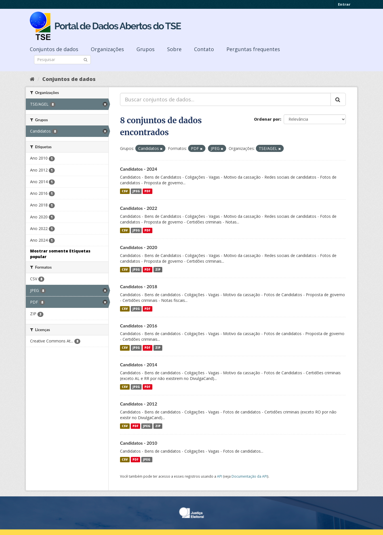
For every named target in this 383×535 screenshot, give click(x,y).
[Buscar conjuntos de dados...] (225, 99)
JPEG (136, 191)
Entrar (344, 4)
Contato (204, 49)
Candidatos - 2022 (138, 208)
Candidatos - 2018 (138, 286)
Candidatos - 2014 (138, 364)
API (219, 476)
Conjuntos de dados (54, 49)
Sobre (174, 49)
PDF (147, 191)
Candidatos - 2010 (138, 443)
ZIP (158, 269)
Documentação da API (249, 476)
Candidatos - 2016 (138, 325)
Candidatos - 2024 (138, 169)
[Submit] (85, 59)
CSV (125, 191)
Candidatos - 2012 (138, 403)
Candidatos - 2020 (138, 247)
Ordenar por (267, 119)
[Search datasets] (62, 59)
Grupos (145, 49)
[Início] (32, 79)
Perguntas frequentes (253, 49)
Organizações (107, 49)
